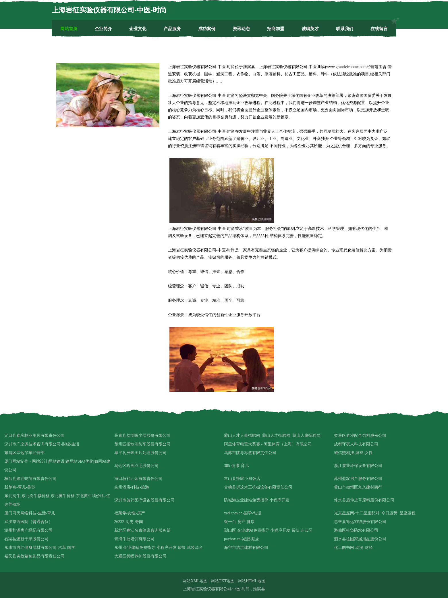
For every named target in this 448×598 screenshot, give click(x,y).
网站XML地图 (195, 581)
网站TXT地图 (223, 581)
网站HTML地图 (251, 581)
